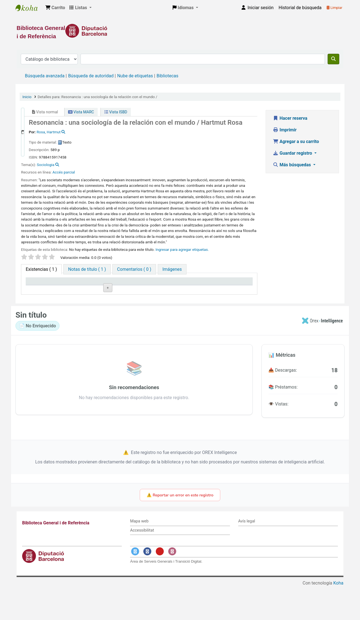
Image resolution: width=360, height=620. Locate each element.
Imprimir (285, 129)
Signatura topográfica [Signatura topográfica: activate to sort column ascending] (153, 286)
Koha (338, 616)
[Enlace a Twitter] (135, 585)
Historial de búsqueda (300, 7)
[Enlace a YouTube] (160, 585)
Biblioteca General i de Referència (29, 7)
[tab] (86, 269)
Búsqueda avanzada (44, 75)
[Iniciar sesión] (257, 7)
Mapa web (139, 554)
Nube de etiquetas (135, 75)
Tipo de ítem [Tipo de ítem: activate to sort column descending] (40, 289)
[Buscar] (333, 59)
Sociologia (45, 164)
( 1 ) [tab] (41, 269)
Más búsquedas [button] (292, 164)
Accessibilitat (142, 564)
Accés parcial (64, 172)
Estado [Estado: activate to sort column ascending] (186, 289)
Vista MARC (81, 112)
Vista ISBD (115, 112)
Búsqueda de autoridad (90, 75)
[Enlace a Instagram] (172, 585)
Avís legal (246, 554)
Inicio (27, 97)
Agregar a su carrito (296, 141)
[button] (55, 7)
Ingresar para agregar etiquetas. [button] (182, 249)
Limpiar (334, 8)
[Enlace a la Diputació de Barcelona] (180, 31)
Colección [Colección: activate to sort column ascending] (114, 289)
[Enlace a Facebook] (147, 585)
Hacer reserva (290, 118)
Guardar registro (293, 153)
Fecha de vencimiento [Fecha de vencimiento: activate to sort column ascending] (229, 286)
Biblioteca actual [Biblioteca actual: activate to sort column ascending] (76, 286)
